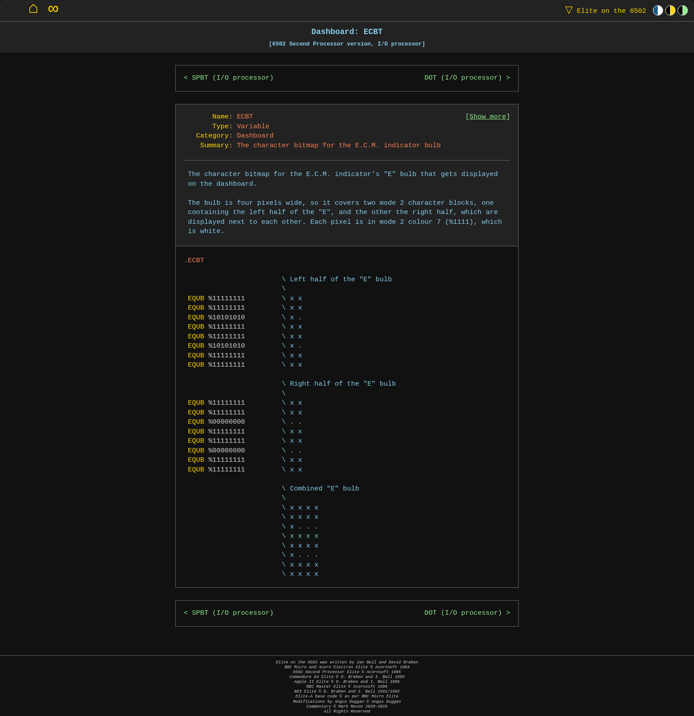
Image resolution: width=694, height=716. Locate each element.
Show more (488, 117)
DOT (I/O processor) (463, 78)
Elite (603, 10)
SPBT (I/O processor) (233, 78)
